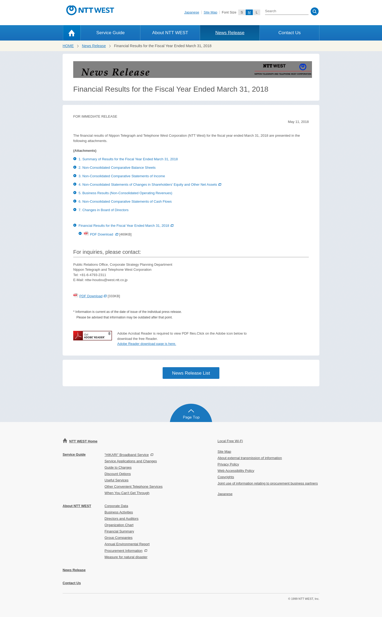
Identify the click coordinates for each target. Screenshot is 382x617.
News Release (230, 32)
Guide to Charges (118, 467)
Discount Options (118, 474)
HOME (68, 46)
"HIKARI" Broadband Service (127, 455)
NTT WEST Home (83, 441)
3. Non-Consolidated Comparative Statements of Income (122, 176)
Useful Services (116, 480)
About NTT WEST (170, 32)
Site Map (210, 12)
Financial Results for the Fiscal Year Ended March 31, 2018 (126, 226)
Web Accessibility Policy (236, 471)
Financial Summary (119, 531)
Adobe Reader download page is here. (146, 344)
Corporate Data (116, 506)
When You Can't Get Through (127, 493)
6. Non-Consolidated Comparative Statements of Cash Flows (125, 201)
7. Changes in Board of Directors (104, 210)
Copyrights (226, 477)
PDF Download (101, 234)
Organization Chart (119, 525)
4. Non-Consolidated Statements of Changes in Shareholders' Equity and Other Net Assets (150, 185)
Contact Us (289, 32)
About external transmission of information (250, 458)
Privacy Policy (228, 464)
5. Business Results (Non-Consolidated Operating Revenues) (125, 193)
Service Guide (110, 32)
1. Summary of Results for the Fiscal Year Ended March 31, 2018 (128, 159)
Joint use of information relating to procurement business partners (268, 483)
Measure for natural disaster (126, 557)
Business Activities (119, 512)
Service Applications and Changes (131, 461)
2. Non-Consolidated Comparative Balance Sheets (117, 168)
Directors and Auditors (121, 519)
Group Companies (119, 538)
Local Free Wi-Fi (230, 441)
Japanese (191, 12)
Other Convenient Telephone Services (134, 487)
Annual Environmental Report (127, 544)
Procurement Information (123, 551)
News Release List (191, 373)
